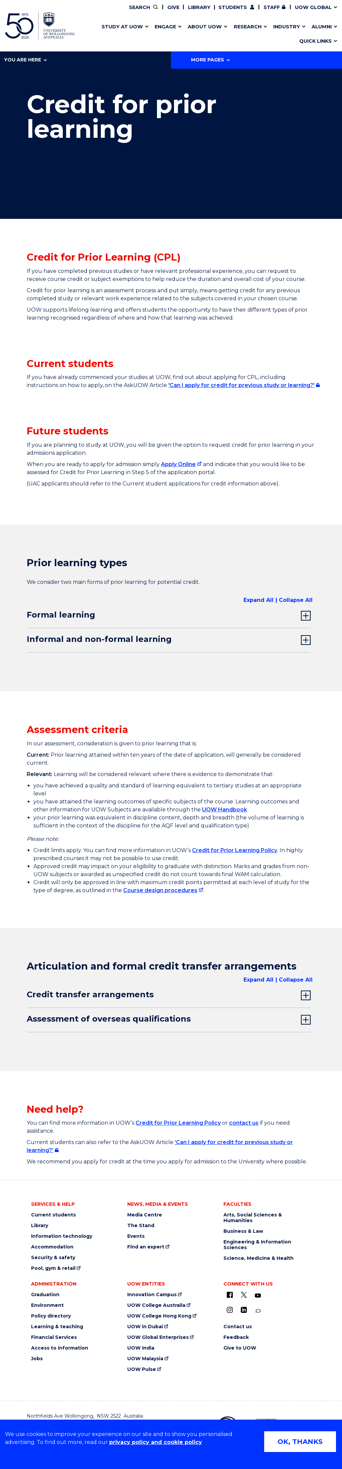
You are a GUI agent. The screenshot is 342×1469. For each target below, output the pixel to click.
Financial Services (54, 1337)
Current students (53, 1215)
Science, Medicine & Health (258, 1258)
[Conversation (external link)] (257, 1311)
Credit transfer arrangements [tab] (90, 994)
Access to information (59, 1348)
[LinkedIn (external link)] (243, 1310)
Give (173, 7)
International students (262, 34)
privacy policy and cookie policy (155, 1442)
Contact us (250, 34)
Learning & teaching (57, 1327)
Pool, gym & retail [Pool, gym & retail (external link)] (53, 1268)
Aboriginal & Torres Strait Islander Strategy (169, 34)
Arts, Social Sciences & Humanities (252, 1217)
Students (232, 7)
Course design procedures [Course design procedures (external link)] (160, 890)
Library (199, 7)
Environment (47, 1305)
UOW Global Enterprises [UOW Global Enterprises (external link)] (158, 1337)
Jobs (37, 1359)
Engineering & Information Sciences (257, 1244)
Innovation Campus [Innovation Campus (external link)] (274, 34)
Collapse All (296, 600)
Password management (162, 34)
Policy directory (51, 1316)
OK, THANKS (300, 1442)
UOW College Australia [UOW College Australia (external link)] (156, 1305)
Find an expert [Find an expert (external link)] (145, 1247)
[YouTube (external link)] (257, 1296)
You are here (25, 60)
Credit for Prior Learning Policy (234, 850)
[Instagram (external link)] (229, 1310)
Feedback (236, 1337)
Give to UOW (239, 1348)
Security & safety (53, 1257)
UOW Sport (157, 34)
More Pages (210, 60)
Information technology (61, 1236)
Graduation (45, 1295)
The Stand (140, 1225)
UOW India (140, 1348)
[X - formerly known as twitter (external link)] (243, 1295)
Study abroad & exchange (154, 34)
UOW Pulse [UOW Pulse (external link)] (141, 1369)
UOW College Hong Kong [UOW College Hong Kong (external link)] (159, 1316)
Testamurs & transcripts (152, 34)
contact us (244, 1123)
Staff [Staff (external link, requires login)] (272, 7)
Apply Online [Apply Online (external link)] (178, 464)
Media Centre (144, 1215)
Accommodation (52, 1247)
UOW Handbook (224, 809)
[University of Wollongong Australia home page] (40, 26)
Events (136, 1236)
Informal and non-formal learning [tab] (99, 639)
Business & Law (243, 1231)
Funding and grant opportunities (167, 34)
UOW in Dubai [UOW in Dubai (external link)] (145, 1327)
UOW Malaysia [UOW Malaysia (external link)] (145, 1359)
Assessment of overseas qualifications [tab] (109, 1019)
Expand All (258, 600)
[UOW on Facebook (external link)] (229, 1295)
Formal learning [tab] (61, 615)
